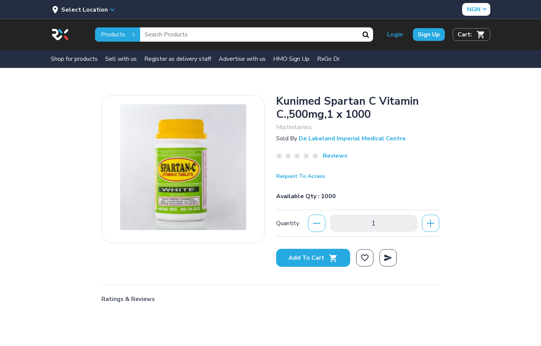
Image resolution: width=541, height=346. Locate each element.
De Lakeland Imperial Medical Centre (352, 138)
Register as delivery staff (177, 59)
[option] (183, 167)
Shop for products (74, 59)
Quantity (287, 223)
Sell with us (121, 59)
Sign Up (429, 34)
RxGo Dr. (329, 59)
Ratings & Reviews (128, 299)
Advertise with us (242, 59)
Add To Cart (313, 258)
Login (395, 34)
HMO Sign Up (291, 59)
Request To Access (300, 176)
